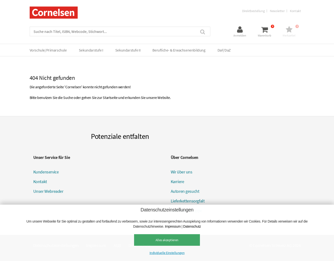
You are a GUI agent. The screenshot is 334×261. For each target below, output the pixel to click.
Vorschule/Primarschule (48, 50)
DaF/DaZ (224, 50)
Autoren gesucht (185, 191)
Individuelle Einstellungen (167, 253)
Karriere (177, 181)
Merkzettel (289, 35)
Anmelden (239, 35)
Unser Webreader (48, 191)
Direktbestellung (253, 11)
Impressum (173, 226)
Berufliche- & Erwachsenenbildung (178, 50)
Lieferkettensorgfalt (188, 201)
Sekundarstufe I (91, 50)
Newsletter (277, 11)
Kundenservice (46, 172)
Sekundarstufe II (128, 50)
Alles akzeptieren (167, 240)
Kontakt (295, 11)
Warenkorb (264, 35)
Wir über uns (181, 172)
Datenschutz (192, 226)
